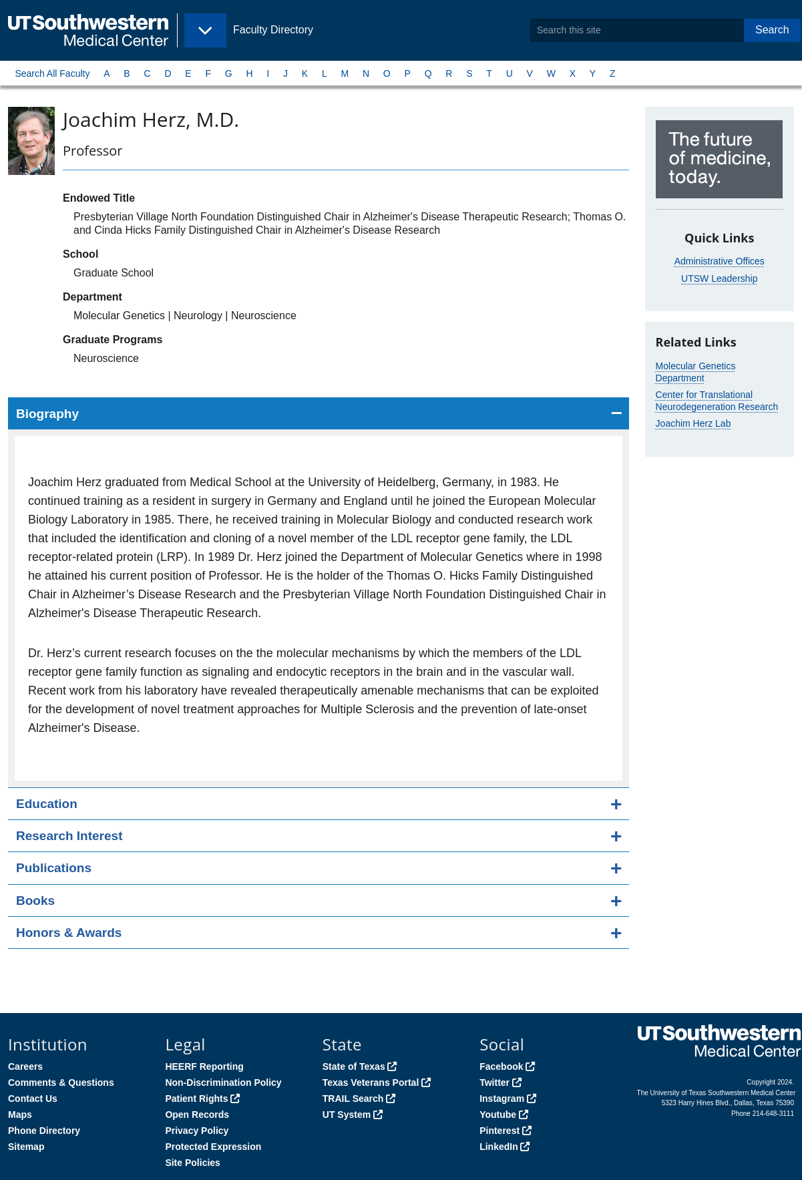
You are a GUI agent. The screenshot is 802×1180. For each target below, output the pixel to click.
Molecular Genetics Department (696, 372)
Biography (47, 414)
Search (772, 29)
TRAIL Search (353, 1098)
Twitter (494, 1082)
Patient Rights (196, 1098)
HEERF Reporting (204, 1066)
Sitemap (26, 1146)
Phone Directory (44, 1130)
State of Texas (354, 1066)
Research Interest (69, 836)
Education (46, 804)
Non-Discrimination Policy (223, 1082)
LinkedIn (498, 1146)
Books (35, 901)
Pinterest (499, 1130)
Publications (53, 868)
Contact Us (32, 1098)
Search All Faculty (52, 73)
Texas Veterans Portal (371, 1082)
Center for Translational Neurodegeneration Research (717, 400)
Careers (25, 1066)
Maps (20, 1114)
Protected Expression (213, 1146)
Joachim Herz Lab (693, 423)
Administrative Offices (719, 261)
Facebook (501, 1066)
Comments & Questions (61, 1082)
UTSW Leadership (719, 278)
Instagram (501, 1098)
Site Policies (192, 1162)
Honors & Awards (69, 933)
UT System (347, 1114)
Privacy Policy (196, 1130)
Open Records (197, 1114)
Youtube (497, 1114)
